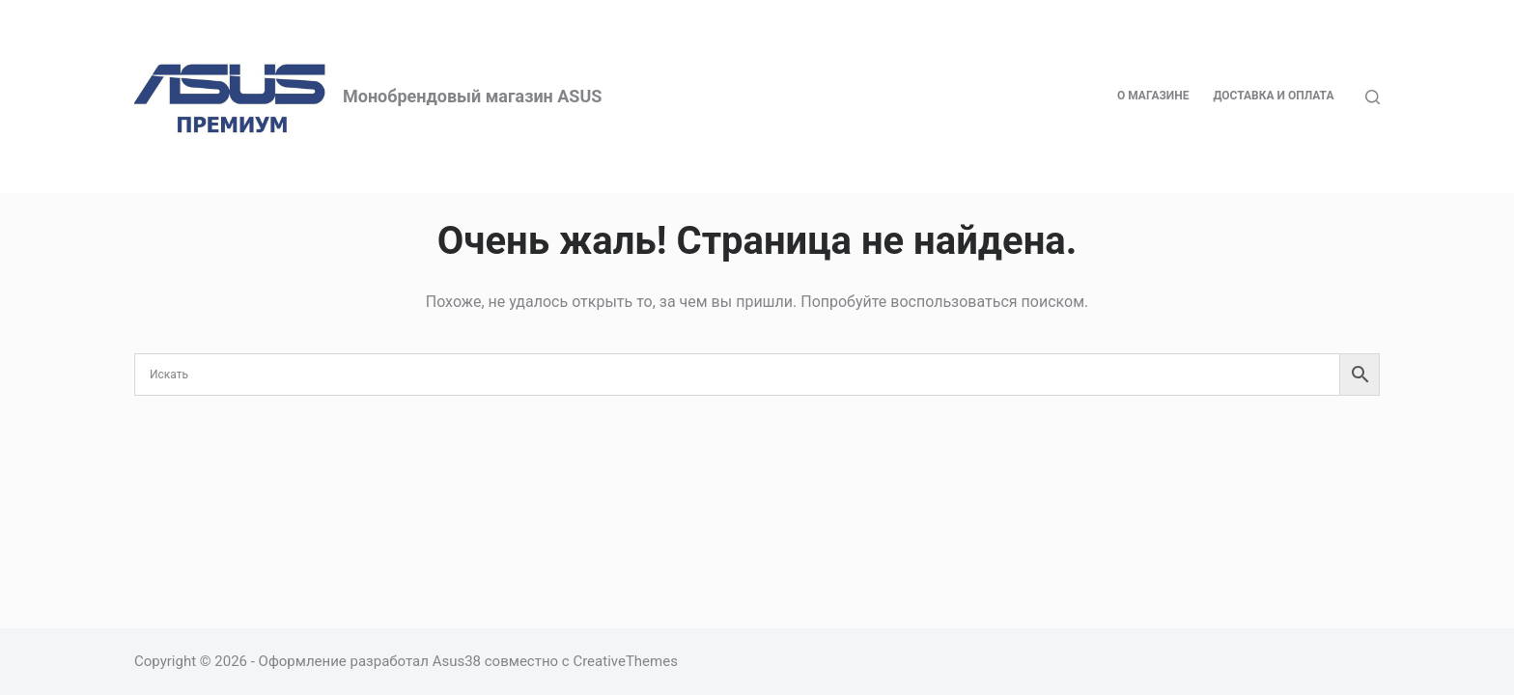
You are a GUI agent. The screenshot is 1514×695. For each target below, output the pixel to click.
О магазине (1153, 95)
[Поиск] (1372, 97)
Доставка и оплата (1273, 95)
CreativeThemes (625, 661)
